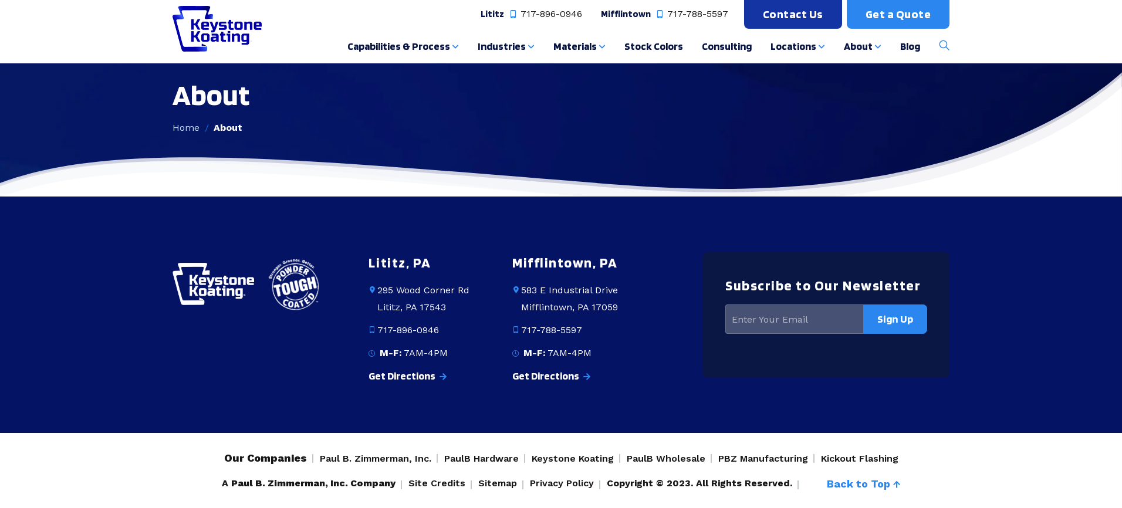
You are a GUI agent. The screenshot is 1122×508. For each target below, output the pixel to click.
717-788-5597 (691, 14)
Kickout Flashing (859, 458)
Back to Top (863, 483)
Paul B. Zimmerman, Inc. (375, 458)
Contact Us (793, 14)
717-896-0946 (544, 14)
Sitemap (497, 483)
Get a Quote (898, 14)
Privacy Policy (562, 483)
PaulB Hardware (481, 458)
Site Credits (436, 483)
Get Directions (408, 376)
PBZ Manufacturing (763, 458)
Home (186, 127)
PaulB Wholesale (666, 458)
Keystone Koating (573, 458)
